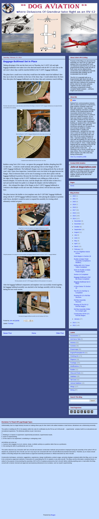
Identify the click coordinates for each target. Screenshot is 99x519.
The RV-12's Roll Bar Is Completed (81, 292)
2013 (74, 322)
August (76, 232)
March (76, 246)
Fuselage (11, 323)
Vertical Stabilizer (75, 383)
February (77, 249)
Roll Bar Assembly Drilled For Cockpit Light (82, 310)
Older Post (60, 333)
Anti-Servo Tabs (75, 339)
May (75, 241)
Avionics (73, 342)
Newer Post (7, 333)
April (76, 243)
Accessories (74, 336)
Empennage (74, 349)
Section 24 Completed (81, 274)
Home (34, 333)
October (77, 227)
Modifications (74, 366)
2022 (74, 196)
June (76, 238)
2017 (74, 210)
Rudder (72, 369)
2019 (74, 204)
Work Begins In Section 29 (82, 256)
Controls (73, 346)
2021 (74, 199)
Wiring (72, 390)
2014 (74, 218)
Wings (72, 386)
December (77, 221)
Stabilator (73, 376)
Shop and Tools (75, 373)
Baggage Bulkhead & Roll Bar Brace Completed (82, 278)
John (74, 100)
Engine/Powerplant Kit (77, 352)
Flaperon (73, 359)
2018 (74, 207)
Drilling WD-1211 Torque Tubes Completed (82, 266)
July (75, 235)
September (78, 229)
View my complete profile (78, 157)
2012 (74, 325)
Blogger (53, 515)
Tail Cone (73, 380)
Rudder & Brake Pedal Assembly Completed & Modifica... (82, 260)
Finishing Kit (74, 356)
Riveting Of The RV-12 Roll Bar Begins (81, 305)
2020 (74, 201)
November (77, 224)
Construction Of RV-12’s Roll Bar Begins (81, 314)
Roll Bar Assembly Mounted (80, 301)
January (77, 319)
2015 (74, 216)
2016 (74, 213)
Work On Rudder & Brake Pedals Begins (82, 270)
